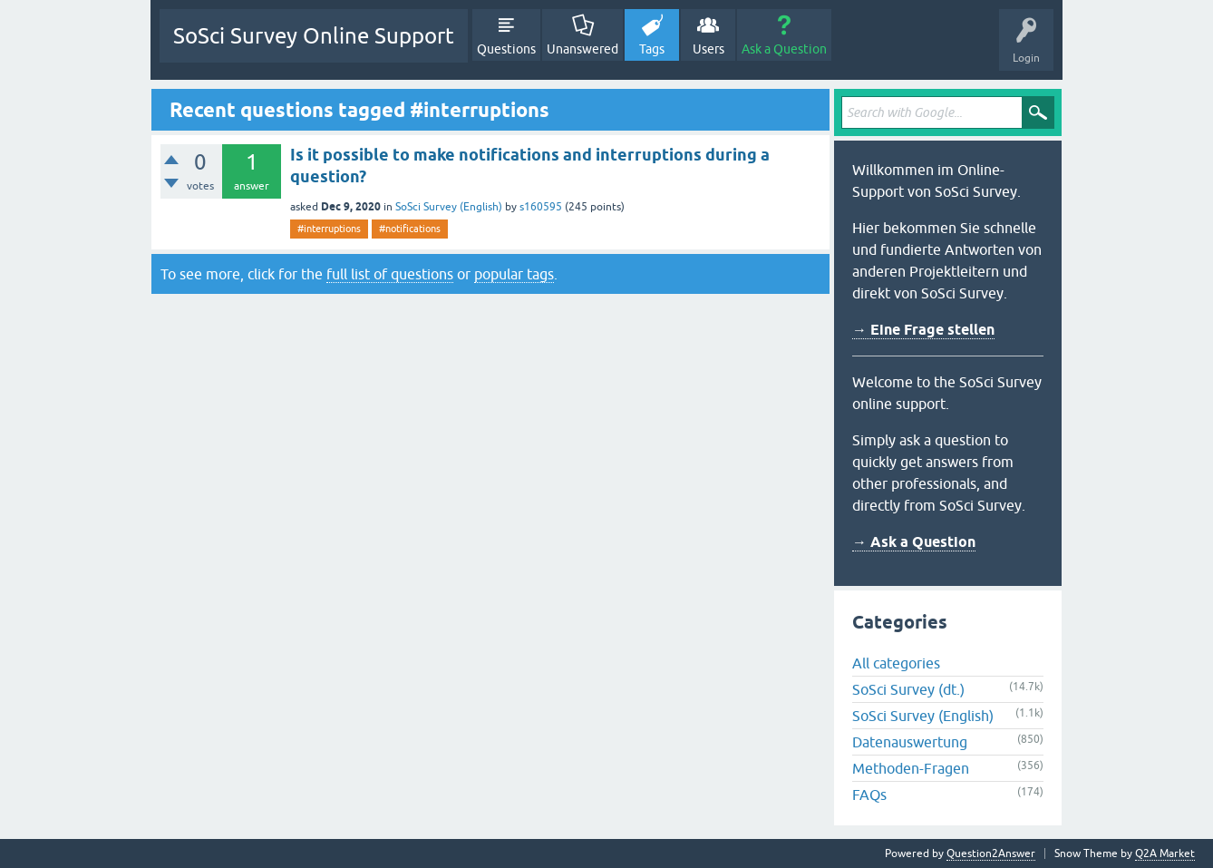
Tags (652, 49)
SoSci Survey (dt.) (908, 689)
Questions (506, 49)
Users (708, 49)
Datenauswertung (909, 742)
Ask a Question (784, 49)
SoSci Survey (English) (448, 206)
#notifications (410, 228)
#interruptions (329, 228)
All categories (896, 663)
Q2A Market (1165, 853)
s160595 (540, 206)
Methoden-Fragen (910, 768)
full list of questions (389, 274)
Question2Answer (990, 853)
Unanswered (582, 49)
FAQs (869, 794)
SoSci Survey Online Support (313, 36)
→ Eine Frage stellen (923, 329)
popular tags (514, 274)
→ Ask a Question (913, 542)
